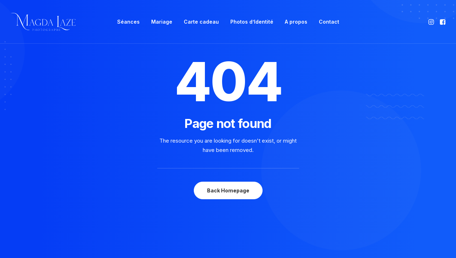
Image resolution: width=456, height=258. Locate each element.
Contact (329, 22)
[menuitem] (128, 22)
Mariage (161, 22)
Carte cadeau (201, 22)
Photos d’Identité (251, 22)
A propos (296, 22)
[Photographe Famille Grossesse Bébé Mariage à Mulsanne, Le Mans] (43, 22)
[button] (431, 22)
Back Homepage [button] (228, 190)
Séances (128, 22)
